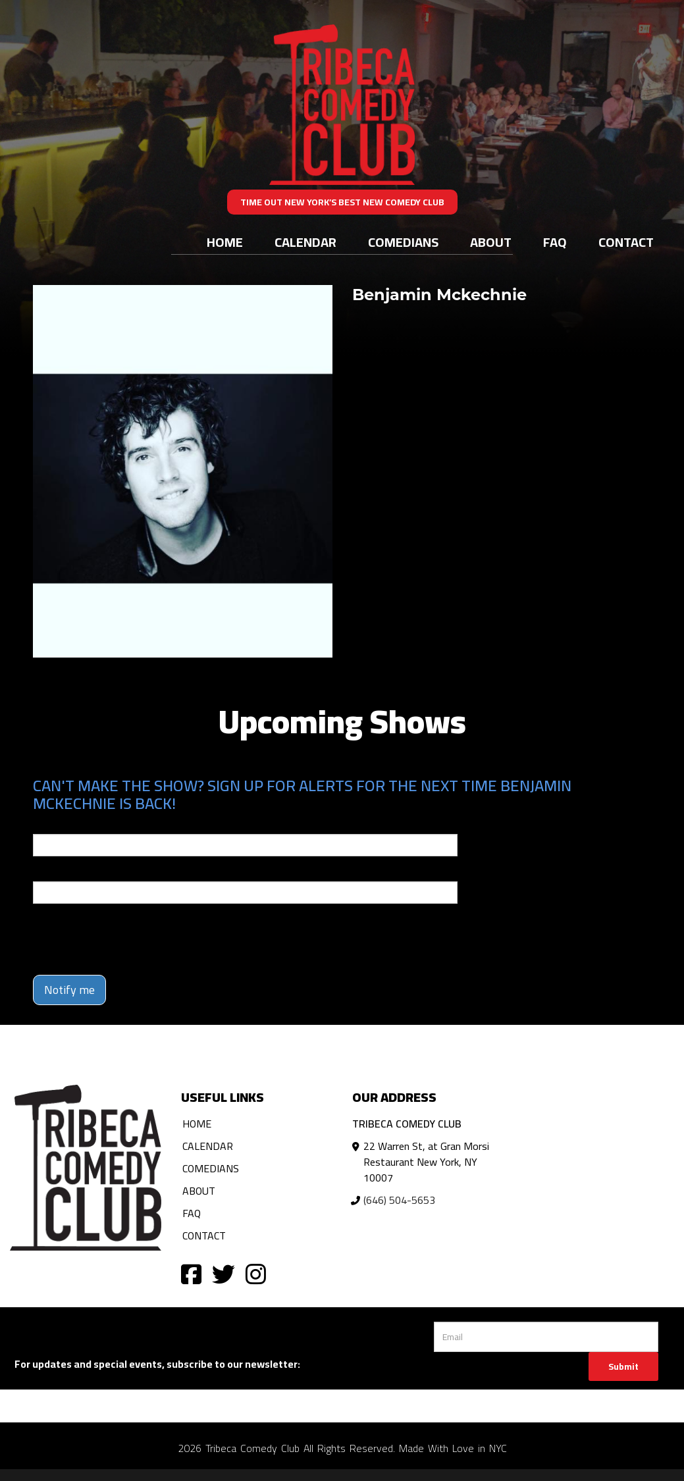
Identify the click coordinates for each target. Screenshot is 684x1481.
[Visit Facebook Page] (191, 1273)
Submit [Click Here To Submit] (623, 1366)
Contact (626, 242)
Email (45, 825)
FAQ (555, 242)
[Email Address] (546, 1337)
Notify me (69, 989)
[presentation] (133, 939)
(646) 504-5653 (399, 1200)
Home (225, 242)
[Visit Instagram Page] (256, 1273)
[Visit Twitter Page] (223, 1273)
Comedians (403, 242)
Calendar (305, 242)
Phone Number (64, 872)
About (491, 242)
